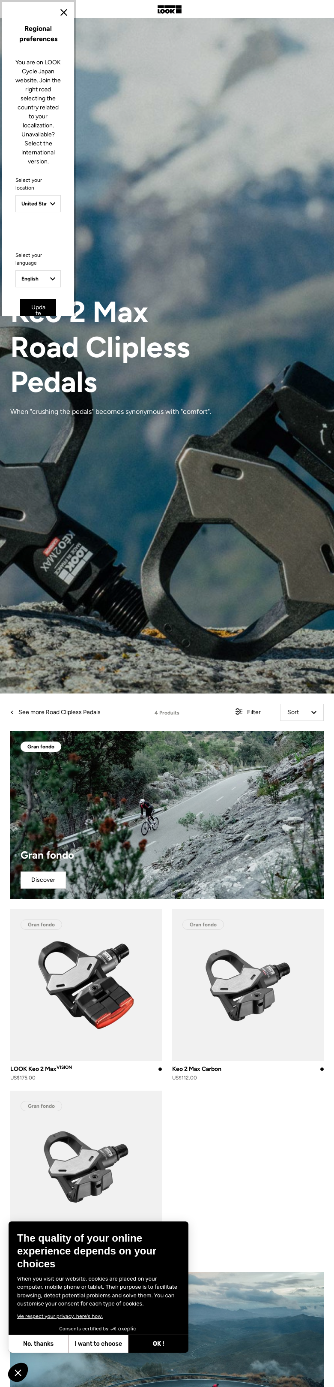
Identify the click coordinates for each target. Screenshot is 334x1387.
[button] (18, 1372)
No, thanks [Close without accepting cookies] (38, 1344)
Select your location (91, 665)
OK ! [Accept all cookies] (158, 1344)
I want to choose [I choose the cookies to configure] (98, 1344)
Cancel (191, 766)
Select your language (92, 723)
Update (143, 766)
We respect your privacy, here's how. (60, 1316)
